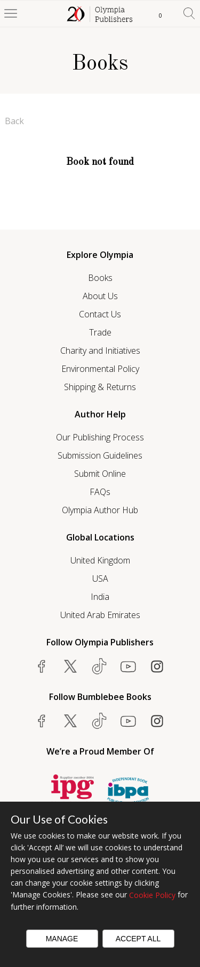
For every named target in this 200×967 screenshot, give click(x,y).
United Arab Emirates (100, 615)
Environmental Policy (100, 369)
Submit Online (100, 473)
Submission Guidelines (100, 455)
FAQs (100, 492)
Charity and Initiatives (100, 350)
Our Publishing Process (100, 437)
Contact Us (100, 314)
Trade (100, 332)
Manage (62, 938)
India (100, 597)
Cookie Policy (152, 895)
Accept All (138, 938)
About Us (100, 296)
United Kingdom (100, 560)
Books (100, 278)
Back (14, 121)
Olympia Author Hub (100, 510)
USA (100, 578)
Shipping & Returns (100, 387)
